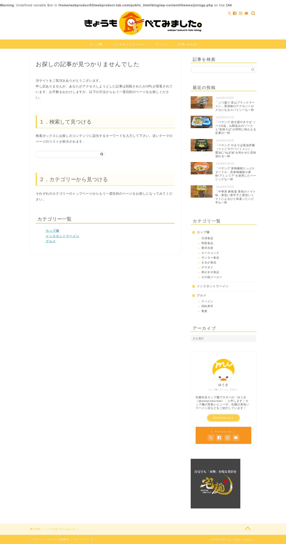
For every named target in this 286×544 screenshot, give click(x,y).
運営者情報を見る (223, 417)
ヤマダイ (207, 267)
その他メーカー (211, 277)
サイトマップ (82, 539)
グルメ (51, 241)
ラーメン (161, 44)
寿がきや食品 (210, 272)
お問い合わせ (187, 44)
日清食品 (207, 238)
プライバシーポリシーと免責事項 (51, 539)
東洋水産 (207, 247)
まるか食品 (208, 262)
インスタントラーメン (129, 44)
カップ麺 (96, 44)
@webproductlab (210, 400)
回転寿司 (207, 306)
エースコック (210, 252)
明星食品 (207, 243)
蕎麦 (204, 311)
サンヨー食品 (210, 257)
